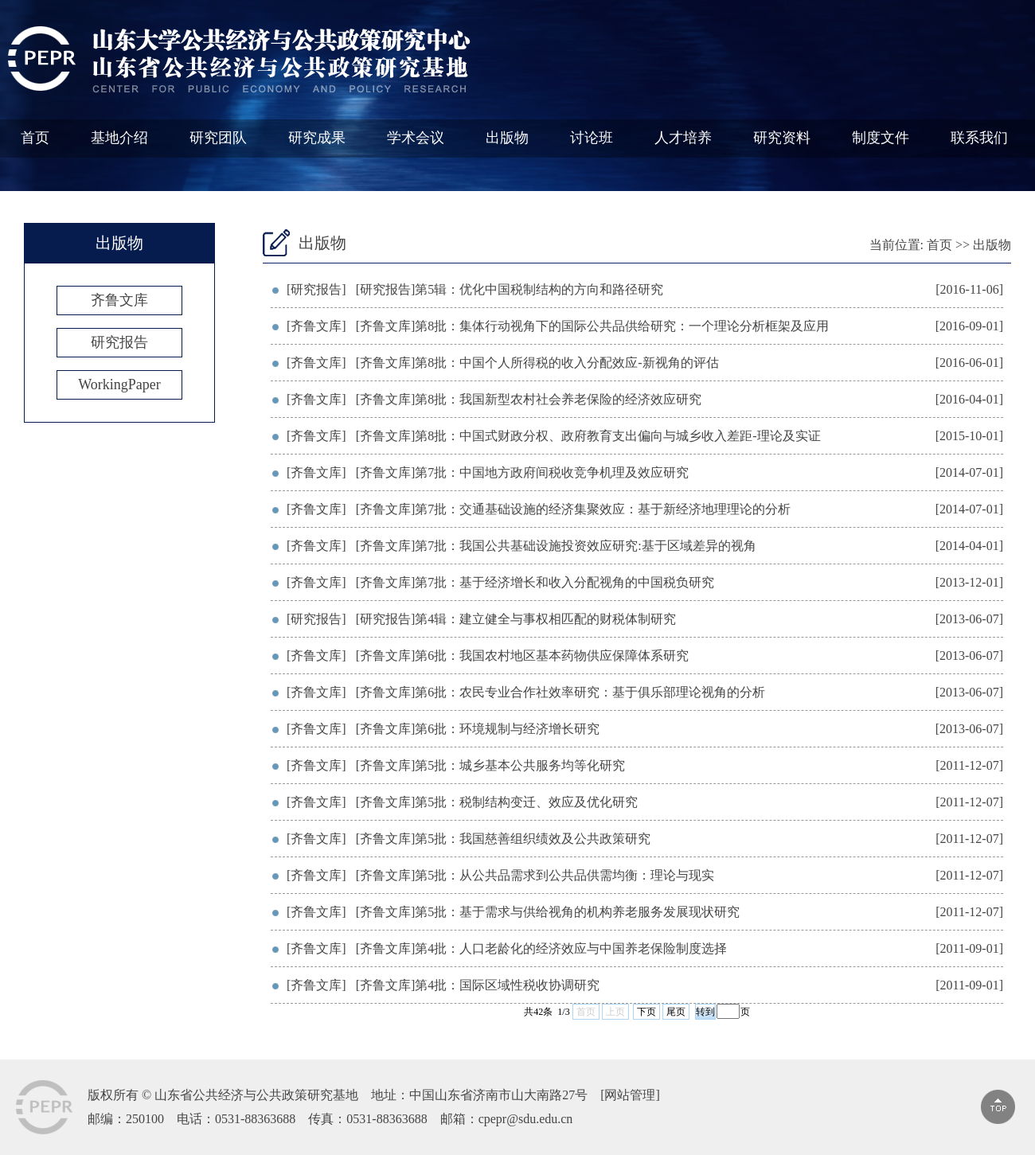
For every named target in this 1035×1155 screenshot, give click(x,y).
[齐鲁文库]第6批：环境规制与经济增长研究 (478, 729)
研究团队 (218, 138)
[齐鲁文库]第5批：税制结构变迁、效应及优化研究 (497, 802)
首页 (35, 138)
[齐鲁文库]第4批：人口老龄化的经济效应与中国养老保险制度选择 (542, 948)
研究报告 (119, 342)
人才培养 (683, 138)
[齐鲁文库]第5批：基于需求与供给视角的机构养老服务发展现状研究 (548, 912)
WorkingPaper (119, 384)
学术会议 (415, 138)
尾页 (675, 1011)
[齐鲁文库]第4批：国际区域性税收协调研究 (478, 985)
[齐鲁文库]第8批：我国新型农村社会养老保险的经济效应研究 (529, 399)
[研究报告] (316, 289)
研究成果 (317, 138)
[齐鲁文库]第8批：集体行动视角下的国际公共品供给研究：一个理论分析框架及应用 (593, 326)
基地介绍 (119, 138)
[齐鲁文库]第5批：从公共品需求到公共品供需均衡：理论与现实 (535, 875)
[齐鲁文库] (316, 326)
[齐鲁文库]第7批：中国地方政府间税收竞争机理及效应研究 (522, 472)
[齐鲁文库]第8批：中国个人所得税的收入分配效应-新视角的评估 (537, 362)
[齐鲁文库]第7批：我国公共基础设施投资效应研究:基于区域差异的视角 (556, 545)
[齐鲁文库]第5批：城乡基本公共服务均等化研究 (491, 765)
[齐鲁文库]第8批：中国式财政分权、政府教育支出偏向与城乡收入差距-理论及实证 (588, 436)
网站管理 (629, 1095)
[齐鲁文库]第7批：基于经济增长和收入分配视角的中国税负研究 (535, 582)
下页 (646, 1011)
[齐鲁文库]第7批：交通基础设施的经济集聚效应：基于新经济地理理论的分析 (573, 509)
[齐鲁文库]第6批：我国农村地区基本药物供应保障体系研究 (522, 655)
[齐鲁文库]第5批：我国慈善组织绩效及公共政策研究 (503, 838)
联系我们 (979, 138)
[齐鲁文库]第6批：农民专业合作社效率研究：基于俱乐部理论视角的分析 (561, 692)
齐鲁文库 (119, 300)
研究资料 (781, 138)
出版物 (507, 138)
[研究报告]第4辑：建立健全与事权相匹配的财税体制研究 (516, 619)
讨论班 (591, 138)
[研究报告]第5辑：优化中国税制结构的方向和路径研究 (510, 289)
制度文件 (880, 138)
